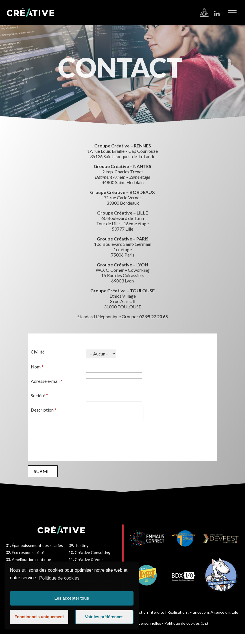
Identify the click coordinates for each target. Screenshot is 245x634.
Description (43, 409)
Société (39, 395)
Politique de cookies (59, 578)
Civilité (38, 351)
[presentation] (74, 439)
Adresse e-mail (46, 381)
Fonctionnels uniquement (39, 617)
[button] (232, 12)
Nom (37, 366)
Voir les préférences (104, 617)
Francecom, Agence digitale (214, 612)
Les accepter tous (71, 598)
